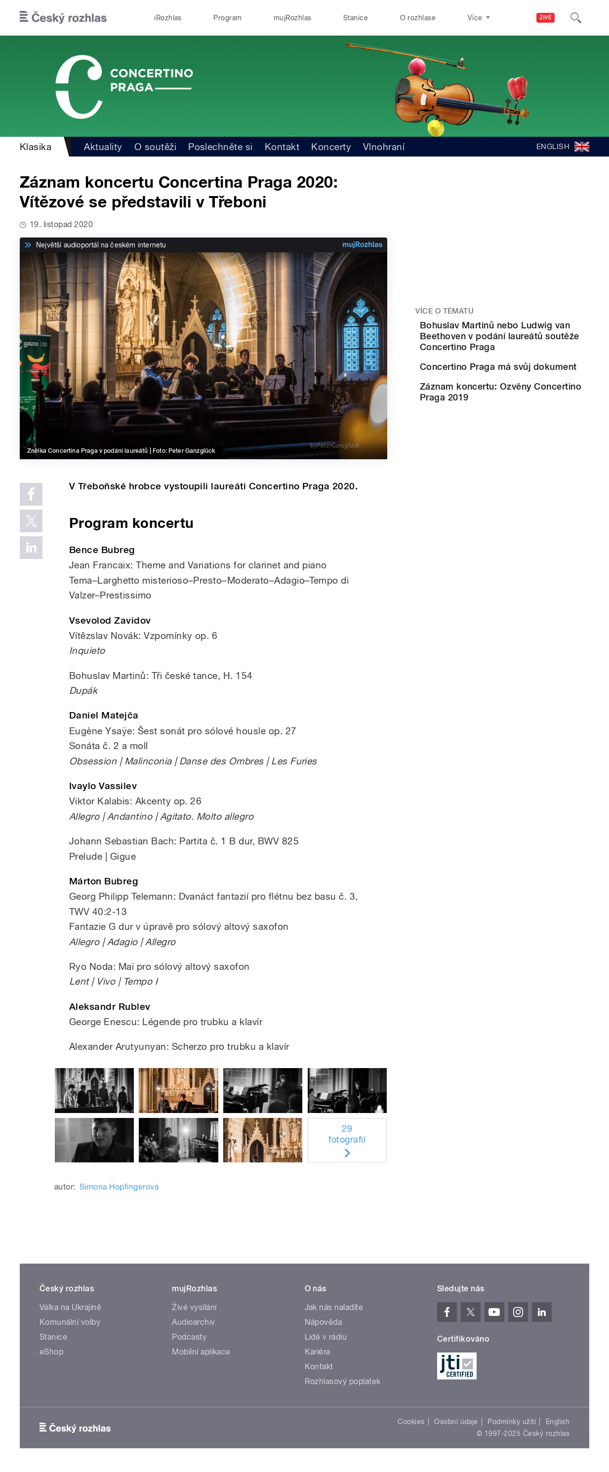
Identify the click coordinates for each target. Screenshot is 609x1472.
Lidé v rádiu (326, 1337)
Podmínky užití (511, 1422)
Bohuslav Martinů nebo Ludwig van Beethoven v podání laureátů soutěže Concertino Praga (530, 341)
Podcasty (189, 1337)
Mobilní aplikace (201, 1351)
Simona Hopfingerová (119, 1187)
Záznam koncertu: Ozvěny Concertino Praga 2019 (531, 427)
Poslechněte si (220, 146)
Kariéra (317, 1351)
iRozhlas (168, 18)
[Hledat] (576, 18)
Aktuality (103, 146)
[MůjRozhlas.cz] (362, 244)
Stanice (355, 18)
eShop (51, 1351)
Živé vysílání (194, 1307)
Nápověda (323, 1322)
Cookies (411, 1422)
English (557, 1422)
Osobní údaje (456, 1422)
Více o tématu (444, 311)
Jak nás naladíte (334, 1307)
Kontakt (282, 146)
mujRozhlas (293, 18)
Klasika (35, 146)
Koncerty (331, 146)
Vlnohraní (384, 146)
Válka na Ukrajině (70, 1307)
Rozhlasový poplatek (343, 1381)
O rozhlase (418, 18)
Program (227, 18)
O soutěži (155, 146)
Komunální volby (70, 1322)
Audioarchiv (193, 1322)
